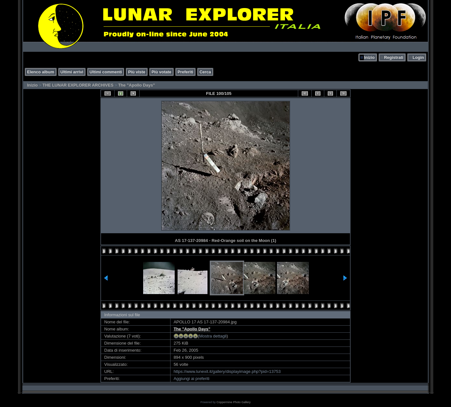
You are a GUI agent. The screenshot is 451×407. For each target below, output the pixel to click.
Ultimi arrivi (72, 71)
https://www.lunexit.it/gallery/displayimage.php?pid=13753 (227, 371)
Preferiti (185, 71)
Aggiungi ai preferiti (191, 378)
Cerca (205, 71)
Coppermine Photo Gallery (233, 402)
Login (418, 57)
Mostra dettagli (212, 336)
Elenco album (40, 71)
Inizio (369, 57)
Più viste (136, 71)
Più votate (161, 71)
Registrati (393, 57)
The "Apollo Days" (136, 85)
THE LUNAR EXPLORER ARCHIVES (78, 85)
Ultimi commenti (105, 71)
